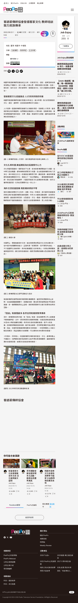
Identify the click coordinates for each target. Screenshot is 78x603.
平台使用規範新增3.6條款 (65, 199)
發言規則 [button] (52, 505)
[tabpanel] (29, 512)
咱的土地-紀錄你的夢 (48, 567)
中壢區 (23, 46)
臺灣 (12, 46)
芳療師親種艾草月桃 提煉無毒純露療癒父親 (65, 232)
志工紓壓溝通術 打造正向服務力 (65, 173)
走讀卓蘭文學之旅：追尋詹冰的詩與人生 (65, 248)
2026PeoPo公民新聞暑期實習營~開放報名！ (65, 215)
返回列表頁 (29, 517)
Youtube (11, 537)
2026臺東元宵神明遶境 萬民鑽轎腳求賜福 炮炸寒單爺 (65, 186)
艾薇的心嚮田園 (66, 253)
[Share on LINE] (17, 71)
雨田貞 (63, 177)
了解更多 (65, 46)
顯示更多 (14, 59)
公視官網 (32, 3)
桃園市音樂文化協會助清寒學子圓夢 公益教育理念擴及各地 (50, 476)
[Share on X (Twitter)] (13, 71)
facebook (5, 537)
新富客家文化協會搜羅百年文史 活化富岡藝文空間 (14, 475)
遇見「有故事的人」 (64, 571)
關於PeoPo (44, 535)
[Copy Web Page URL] (21, 71)
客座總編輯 (8, 569)
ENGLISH (24, 3)
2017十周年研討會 (64, 561)
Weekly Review (45, 545)
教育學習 (23, 50)
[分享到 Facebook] (9, 71)
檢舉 (53, 33)
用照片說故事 (45, 571)
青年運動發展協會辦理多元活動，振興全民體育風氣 (31, 475)
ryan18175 (64, 163)
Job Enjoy (12, 483)
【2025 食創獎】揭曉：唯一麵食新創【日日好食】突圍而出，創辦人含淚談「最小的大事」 (65, 86)
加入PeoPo (14, 3)
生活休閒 (32, 50)
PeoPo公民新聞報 (10, 555)
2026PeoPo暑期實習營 (65, 142)
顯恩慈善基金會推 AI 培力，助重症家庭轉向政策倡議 (65, 66)
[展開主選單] (72, 10)
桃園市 (17, 46)
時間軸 (42, 542)
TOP (71, 592)
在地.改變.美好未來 (64, 567)
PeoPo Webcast (10, 559)
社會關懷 (14, 50)
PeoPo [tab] (32, 505)
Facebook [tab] (14, 505)
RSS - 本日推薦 (9, 584)
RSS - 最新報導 (9, 580)
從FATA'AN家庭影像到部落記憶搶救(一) (65, 158)
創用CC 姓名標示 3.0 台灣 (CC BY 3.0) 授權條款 (15, 63)
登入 (7, 3)
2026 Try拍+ (44, 555)
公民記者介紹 (9, 565)
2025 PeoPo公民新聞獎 (48, 563)
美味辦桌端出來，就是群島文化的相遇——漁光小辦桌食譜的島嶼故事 (65, 107)
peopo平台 (64, 204)
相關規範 (43, 539)
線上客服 (40, 3)
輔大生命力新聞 (66, 237)
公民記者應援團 (9, 562)
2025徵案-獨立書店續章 (65, 556)
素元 (62, 192)
